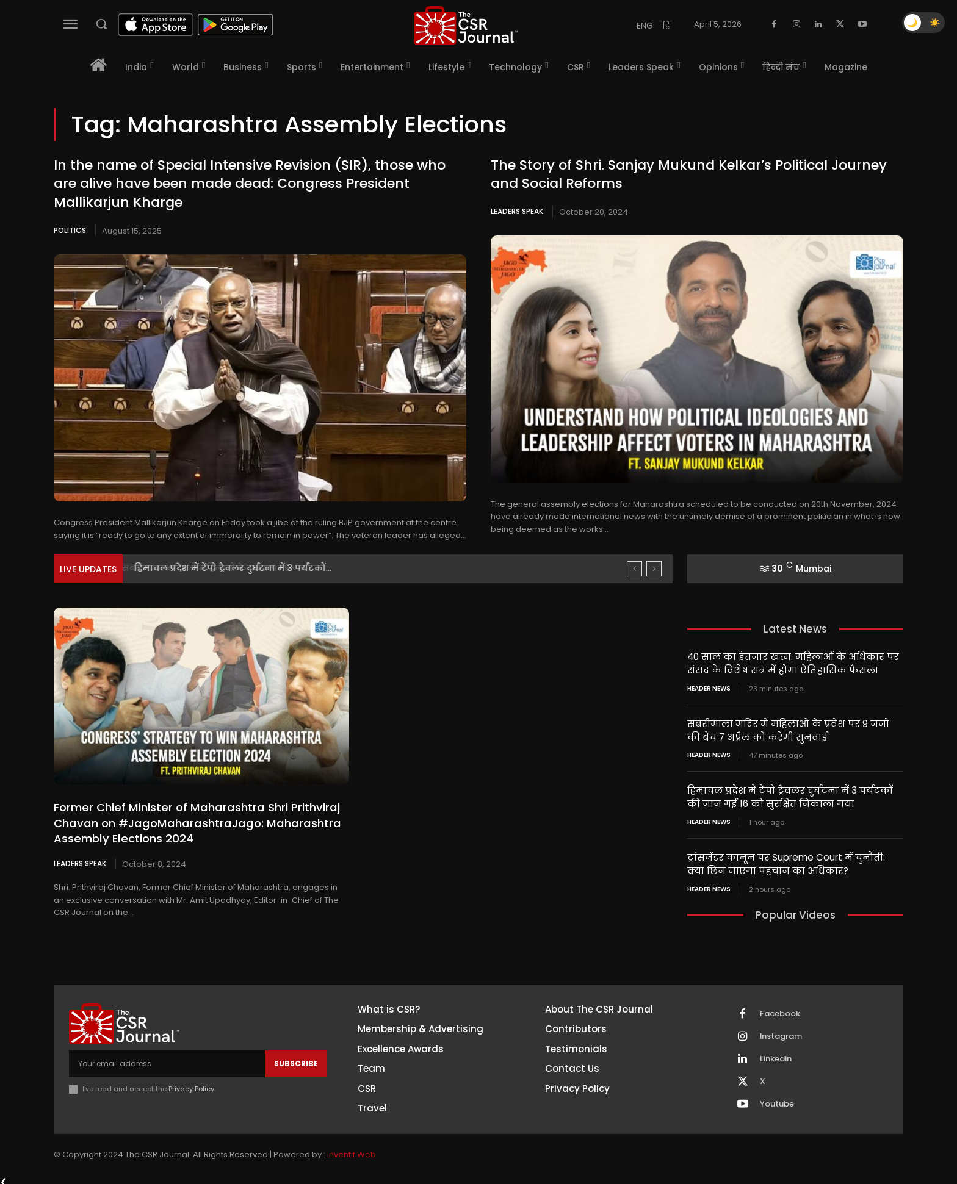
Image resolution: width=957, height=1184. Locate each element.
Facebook (780, 1009)
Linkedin (776, 1054)
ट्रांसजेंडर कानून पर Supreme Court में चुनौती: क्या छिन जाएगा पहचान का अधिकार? (786, 861)
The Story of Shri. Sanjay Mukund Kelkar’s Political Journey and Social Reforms (689, 174)
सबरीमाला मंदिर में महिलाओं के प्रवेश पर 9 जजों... (229, 568)
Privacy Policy (191, 1084)
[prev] (634, 568)
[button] (101, 23)
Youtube (777, 1099)
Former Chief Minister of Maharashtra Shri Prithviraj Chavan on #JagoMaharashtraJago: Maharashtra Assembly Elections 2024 (193, 822)
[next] (654, 568)
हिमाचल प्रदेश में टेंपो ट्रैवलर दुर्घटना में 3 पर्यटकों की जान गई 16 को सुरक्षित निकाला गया (789, 795)
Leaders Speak (517, 211)
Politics (70, 230)
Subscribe (296, 1059)
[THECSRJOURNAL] (465, 25)
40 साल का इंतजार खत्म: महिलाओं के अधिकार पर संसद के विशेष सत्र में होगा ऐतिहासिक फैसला (792, 663)
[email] (167, 1059)
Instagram (781, 1032)
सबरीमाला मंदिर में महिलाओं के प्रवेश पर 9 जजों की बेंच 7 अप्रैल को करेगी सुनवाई (788, 729)
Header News (709, 687)
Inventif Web (351, 1150)
